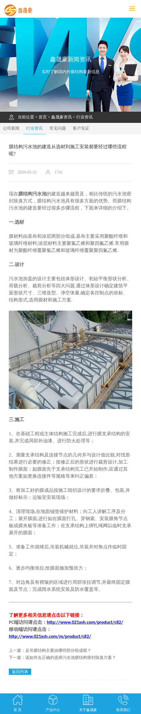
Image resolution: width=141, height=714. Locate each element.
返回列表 (20, 672)
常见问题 (57, 128)
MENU (135, 8)
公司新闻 (11, 128)
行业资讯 (84, 117)
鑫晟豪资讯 (61, 117)
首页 (43, 117)
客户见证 (81, 128)
